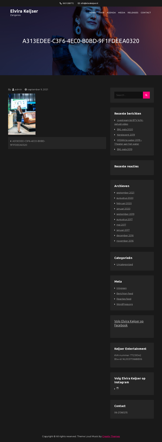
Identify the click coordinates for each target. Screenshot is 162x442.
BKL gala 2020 (125, 129)
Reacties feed (123, 299)
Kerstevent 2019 (126, 135)
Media (121, 12)
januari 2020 (123, 208)
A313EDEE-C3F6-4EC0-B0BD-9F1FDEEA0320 (27, 143)
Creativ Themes (111, 436)
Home (92, 12)
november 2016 (124, 241)
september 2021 (125, 192)
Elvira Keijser (24, 11)
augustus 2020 (124, 198)
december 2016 (124, 235)
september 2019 (125, 214)
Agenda (111, 12)
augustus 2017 (124, 219)
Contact (146, 12)
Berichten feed (124, 293)
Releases (133, 12)
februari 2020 (124, 203)
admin (18, 89)
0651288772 (67, 3)
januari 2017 (123, 230)
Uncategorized (124, 264)
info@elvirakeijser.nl (88, 3)
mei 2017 (121, 225)
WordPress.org (124, 304)
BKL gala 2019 (124, 149)
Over (101, 12)
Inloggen (121, 288)
